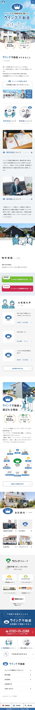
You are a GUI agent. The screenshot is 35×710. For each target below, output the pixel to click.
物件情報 (7, 675)
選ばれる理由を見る (17, 484)
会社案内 (7, 679)
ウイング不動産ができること (14, 670)
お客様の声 (8, 684)
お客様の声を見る (17, 368)
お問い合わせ (9, 689)
